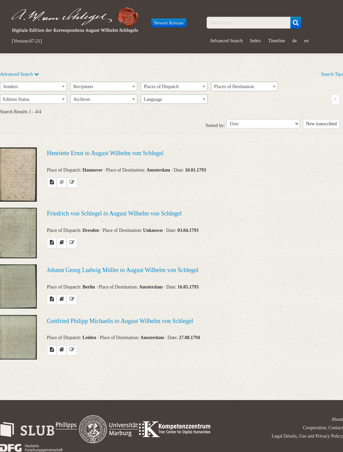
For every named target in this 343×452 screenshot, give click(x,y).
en (306, 40)
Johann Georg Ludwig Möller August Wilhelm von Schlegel (123, 270)
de (294, 40)
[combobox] (33, 86)
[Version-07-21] (27, 41)
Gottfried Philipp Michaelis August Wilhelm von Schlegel (120, 321)
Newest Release (169, 22)
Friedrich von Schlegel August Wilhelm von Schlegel (114, 213)
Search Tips (332, 74)
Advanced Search (226, 40)
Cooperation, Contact (323, 427)
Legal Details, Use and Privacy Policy (307, 436)
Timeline (276, 40)
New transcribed (321, 123)
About (337, 419)
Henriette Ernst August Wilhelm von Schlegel (105, 153)
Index (255, 40)
